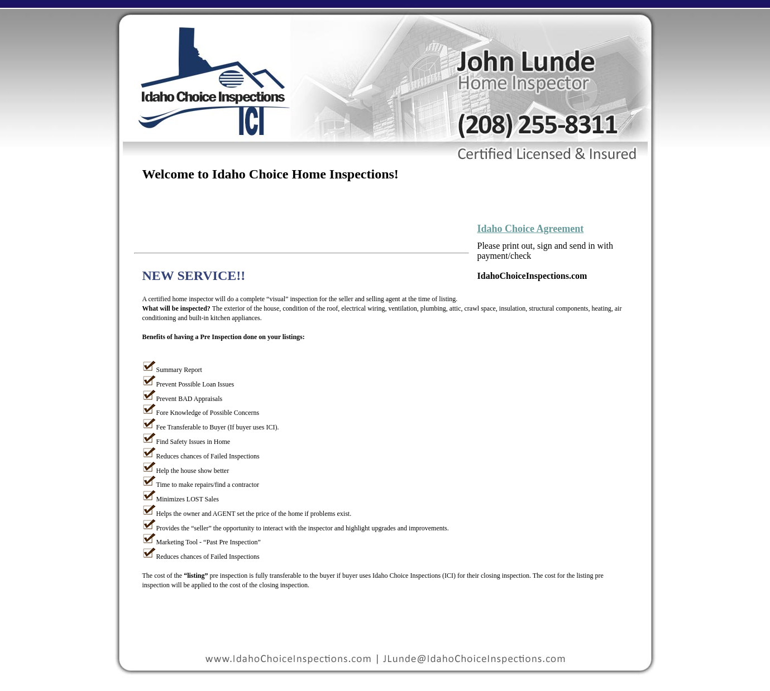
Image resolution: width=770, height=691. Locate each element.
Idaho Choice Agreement (530, 228)
